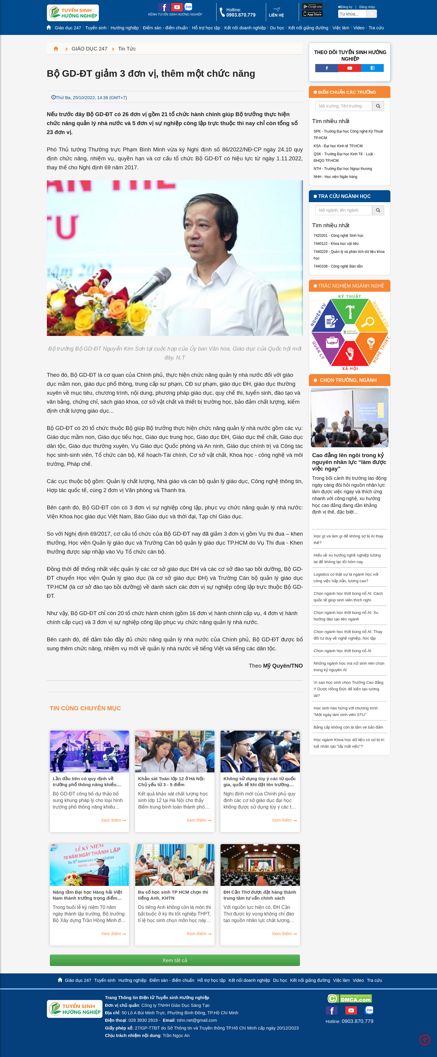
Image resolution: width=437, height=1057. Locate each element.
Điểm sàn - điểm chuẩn (165, 27)
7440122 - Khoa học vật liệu (336, 244)
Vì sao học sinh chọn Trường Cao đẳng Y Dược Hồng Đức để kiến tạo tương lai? (348, 689)
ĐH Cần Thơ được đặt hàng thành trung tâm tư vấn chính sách (259, 895)
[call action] (237, 15)
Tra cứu (376, 27)
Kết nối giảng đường (308, 27)
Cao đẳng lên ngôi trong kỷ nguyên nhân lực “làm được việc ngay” (349, 462)
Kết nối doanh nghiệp (245, 27)
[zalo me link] (188, 10)
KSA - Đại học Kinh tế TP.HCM (338, 146)
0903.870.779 (357, 1021)
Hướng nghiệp (125, 27)
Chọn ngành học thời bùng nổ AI (342, 651)
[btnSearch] (371, 13)
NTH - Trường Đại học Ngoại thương (343, 169)
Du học (277, 27)
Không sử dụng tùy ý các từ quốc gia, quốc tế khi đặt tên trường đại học (259, 781)
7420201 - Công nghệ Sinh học (339, 235)
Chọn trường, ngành (348, 380)
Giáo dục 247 (68, 27)
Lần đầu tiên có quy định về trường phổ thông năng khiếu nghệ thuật (84, 781)
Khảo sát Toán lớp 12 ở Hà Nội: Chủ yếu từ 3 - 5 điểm (171, 781)
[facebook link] (164, 10)
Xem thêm (111, 820)
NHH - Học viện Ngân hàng (335, 177)
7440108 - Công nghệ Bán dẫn (338, 266)
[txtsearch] (352, 14)
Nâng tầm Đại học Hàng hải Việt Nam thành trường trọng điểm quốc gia (87, 895)
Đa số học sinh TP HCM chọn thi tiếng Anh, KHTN (173, 895)
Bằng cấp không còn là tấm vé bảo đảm (348, 727)
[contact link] (276, 16)
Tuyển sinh (96, 27)
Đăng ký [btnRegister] (345, 7)
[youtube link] (177, 10)
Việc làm (340, 27)
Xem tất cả (174, 960)
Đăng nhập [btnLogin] (367, 7)
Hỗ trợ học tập (206, 27)
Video (358, 27)
